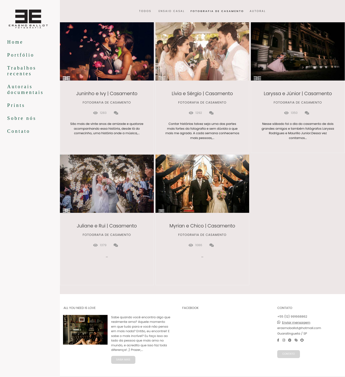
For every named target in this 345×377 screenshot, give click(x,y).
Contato (18, 131)
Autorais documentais (25, 89)
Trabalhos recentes (21, 70)
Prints (16, 105)
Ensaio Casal (172, 11)
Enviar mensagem (296, 322)
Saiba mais (123, 359)
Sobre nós (21, 118)
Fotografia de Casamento (217, 11)
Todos (145, 11)
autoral (258, 11)
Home (15, 42)
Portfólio (20, 55)
